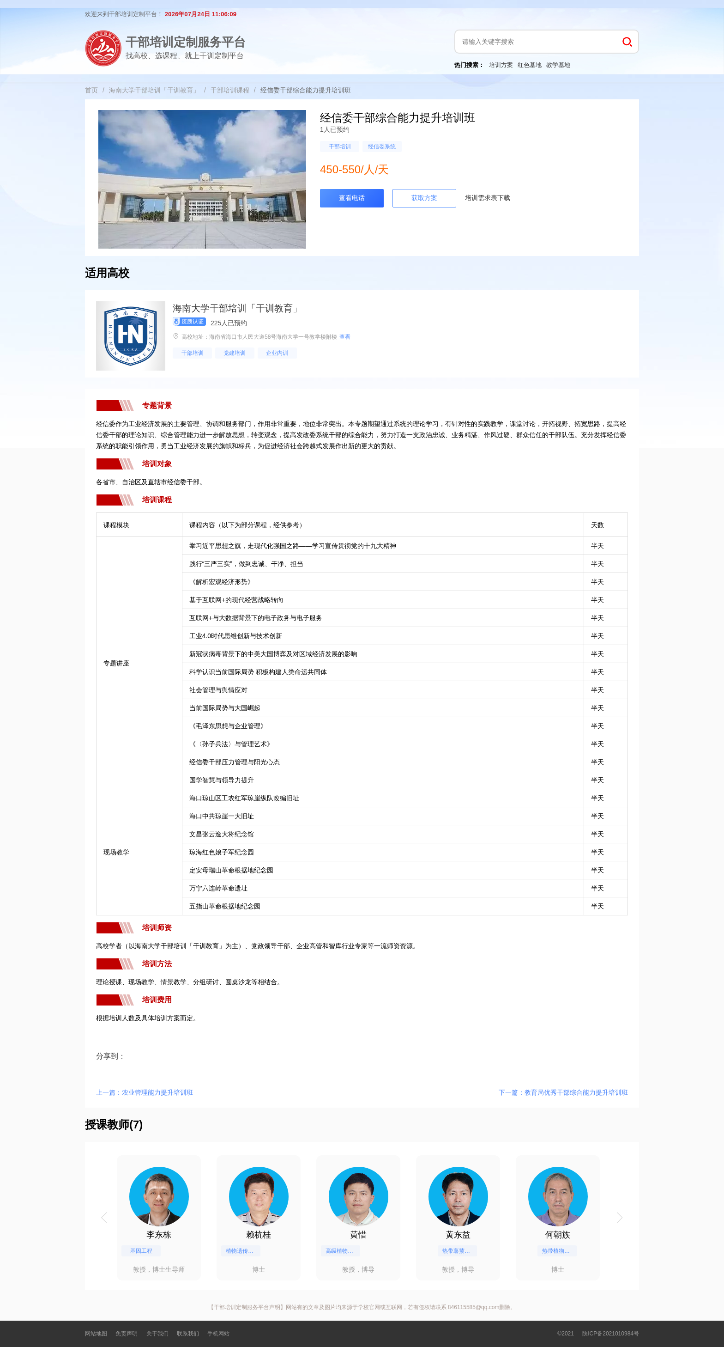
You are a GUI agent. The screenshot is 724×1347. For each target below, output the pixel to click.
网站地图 (96, 1333)
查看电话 (352, 197)
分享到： (111, 1056)
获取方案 (424, 197)
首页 (91, 90)
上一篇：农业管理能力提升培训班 (144, 1092)
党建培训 (234, 353)
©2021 (565, 1333)
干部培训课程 (230, 90)
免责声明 (126, 1333)
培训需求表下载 (487, 197)
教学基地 (558, 64)
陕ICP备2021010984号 (610, 1333)
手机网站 (218, 1333)
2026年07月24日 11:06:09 (200, 14)
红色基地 (530, 64)
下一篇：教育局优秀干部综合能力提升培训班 (563, 1092)
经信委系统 (382, 146)
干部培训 (340, 146)
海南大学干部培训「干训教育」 (154, 90)
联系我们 (188, 1333)
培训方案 (501, 64)
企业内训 (277, 353)
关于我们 (157, 1333)
